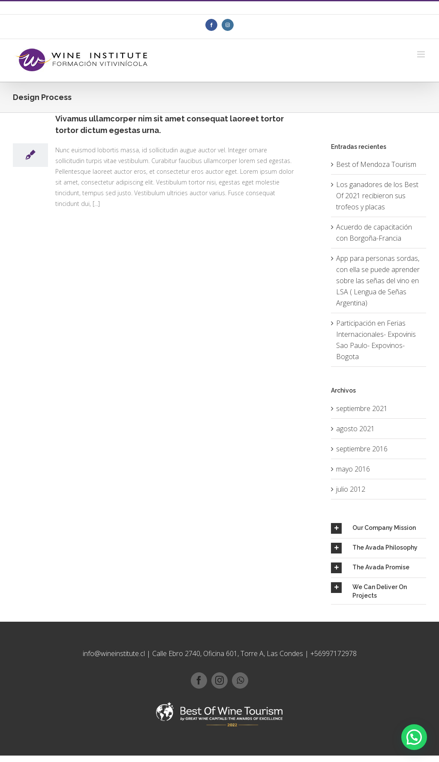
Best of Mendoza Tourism (376, 164)
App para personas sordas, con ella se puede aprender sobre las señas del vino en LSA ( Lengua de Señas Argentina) (378, 281)
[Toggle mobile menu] (421, 54)
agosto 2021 (355, 428)
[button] (414, 737)
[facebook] (199, 680)
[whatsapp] (240, 680)
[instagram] (219, 680)
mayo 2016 (353, 469)
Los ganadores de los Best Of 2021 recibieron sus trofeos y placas (377, 196)
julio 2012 (350, 489)
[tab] (378, 528)
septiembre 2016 (362, 449)
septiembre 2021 (362, 408)
